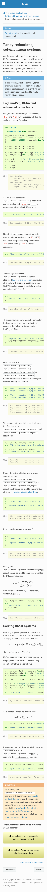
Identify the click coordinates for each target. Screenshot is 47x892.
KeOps (25, 4)
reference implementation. (16, 817)
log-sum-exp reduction (22, 280)
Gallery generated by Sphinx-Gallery (31, 862)
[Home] (4, 13)
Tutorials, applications (17, 13)
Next (39, 870)
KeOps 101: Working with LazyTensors (22, 16)
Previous (10, 870)
